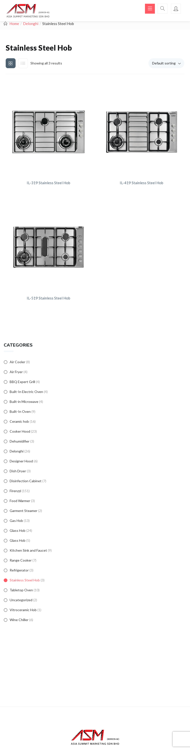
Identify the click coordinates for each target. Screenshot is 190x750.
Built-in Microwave (24, 401)
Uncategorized (21, 600)
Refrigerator (19, 570)
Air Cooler (17, 362)
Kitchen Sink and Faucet (28, 550)
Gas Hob (16, 520)
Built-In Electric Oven (26, 392)
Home (14, 23)
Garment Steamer (23, 511)
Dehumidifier (19, 441)
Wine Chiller (19, 620)
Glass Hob (17, 530)
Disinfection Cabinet (26, 481)
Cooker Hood (20, 431)
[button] (166, 63)
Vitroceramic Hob (23, 610)
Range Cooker (21, 560)
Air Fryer (16, 372)
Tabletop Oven (21, 590)
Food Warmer (20, 501)
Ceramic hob (19, 421)
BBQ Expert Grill (22, 382)
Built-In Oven (20, 411)
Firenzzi (15, 491)
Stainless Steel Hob (25, 580)
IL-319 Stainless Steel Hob (48, 182)
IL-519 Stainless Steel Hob (48, 298)
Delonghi (30, 23)
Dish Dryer (18, 471)
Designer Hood (21, 461)
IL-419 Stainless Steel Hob (141, 182)
